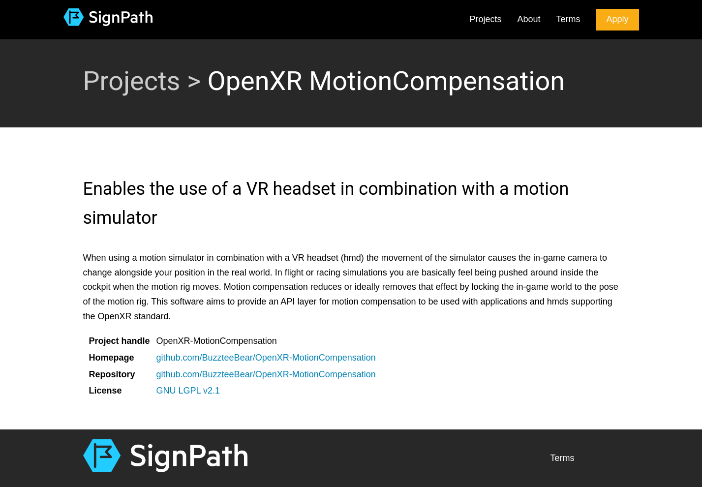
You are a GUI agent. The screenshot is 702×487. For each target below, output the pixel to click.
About (528, 19)
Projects (485, 19)
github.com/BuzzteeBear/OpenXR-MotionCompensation (266, 358)
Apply (617, 19)
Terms (568, 19)
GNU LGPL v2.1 (188, 391)
